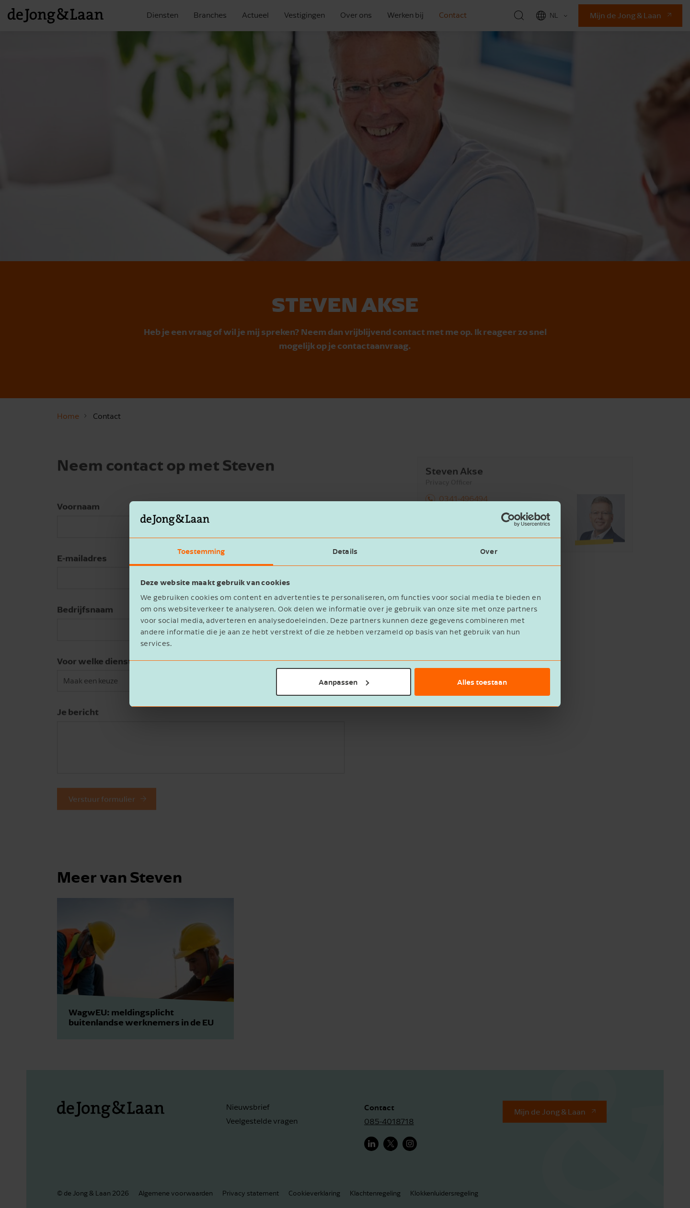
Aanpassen (344, 682)
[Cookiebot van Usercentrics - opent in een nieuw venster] (508, 519)
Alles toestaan (482, 682)
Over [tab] (488, 551)
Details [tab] (345, 551)
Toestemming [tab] (201, 551)
